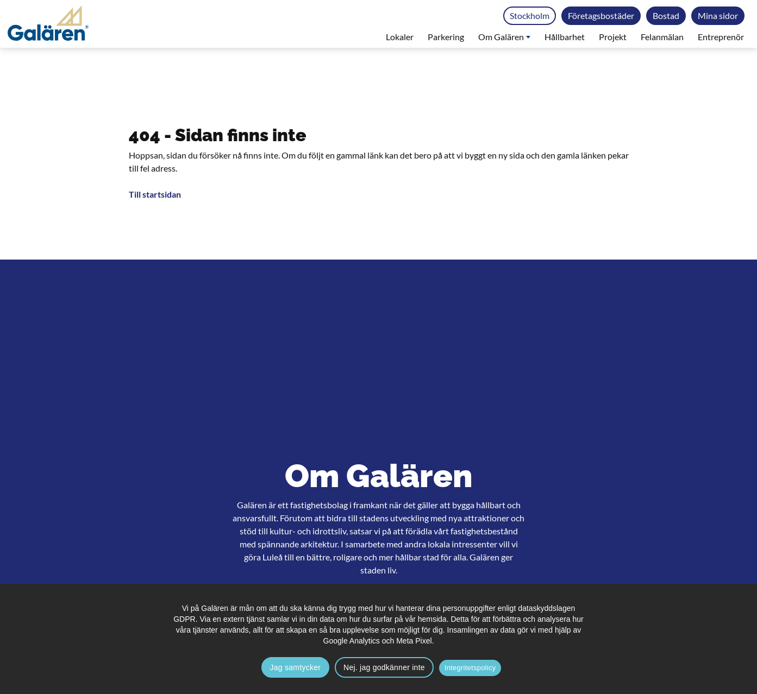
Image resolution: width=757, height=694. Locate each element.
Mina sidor (718, 15)
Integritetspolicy (470, 668)
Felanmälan (662, 36)
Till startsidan (155, 194)
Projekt (613, 36)
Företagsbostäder (601, 15)
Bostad (666, 15)
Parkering (446, 36)
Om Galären (504, 36)
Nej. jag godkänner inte (384, 667)
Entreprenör (721, 36)
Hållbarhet (565, 36)
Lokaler (400, 36)
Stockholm (529, 15)
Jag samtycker (295, 667)
